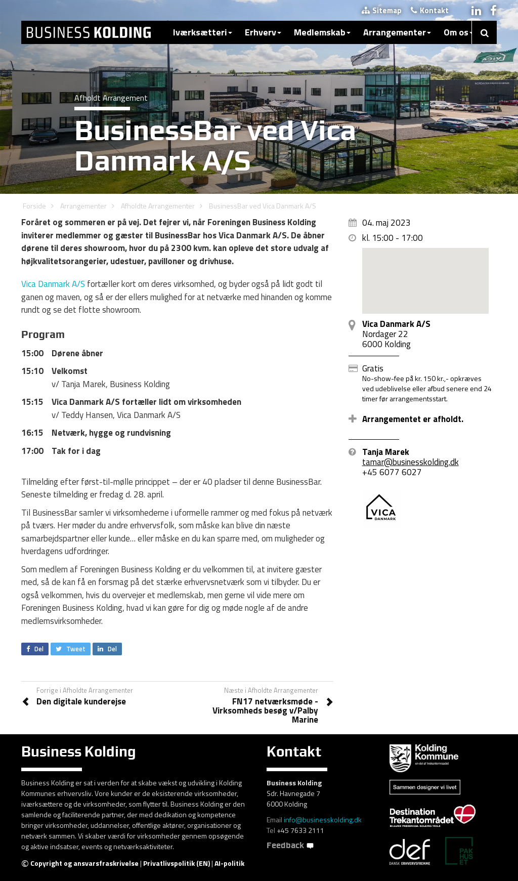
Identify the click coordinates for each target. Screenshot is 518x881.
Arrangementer (397, 32)
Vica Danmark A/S (53, 283)
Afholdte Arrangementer (158, 205)
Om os (458, 32)
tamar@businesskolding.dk (410, 462)
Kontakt (430, 10)
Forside (34, 205)
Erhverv (263, 32)
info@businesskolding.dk (323, 819)
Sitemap (382, 10)
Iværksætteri (202, 32)
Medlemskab (322, 32)
